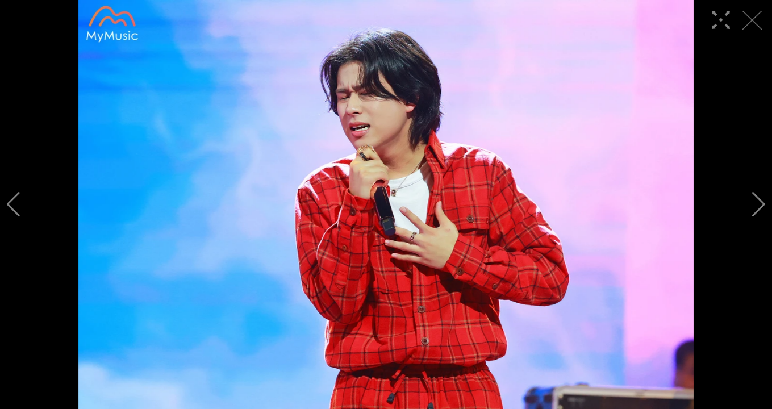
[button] (13, 204)
